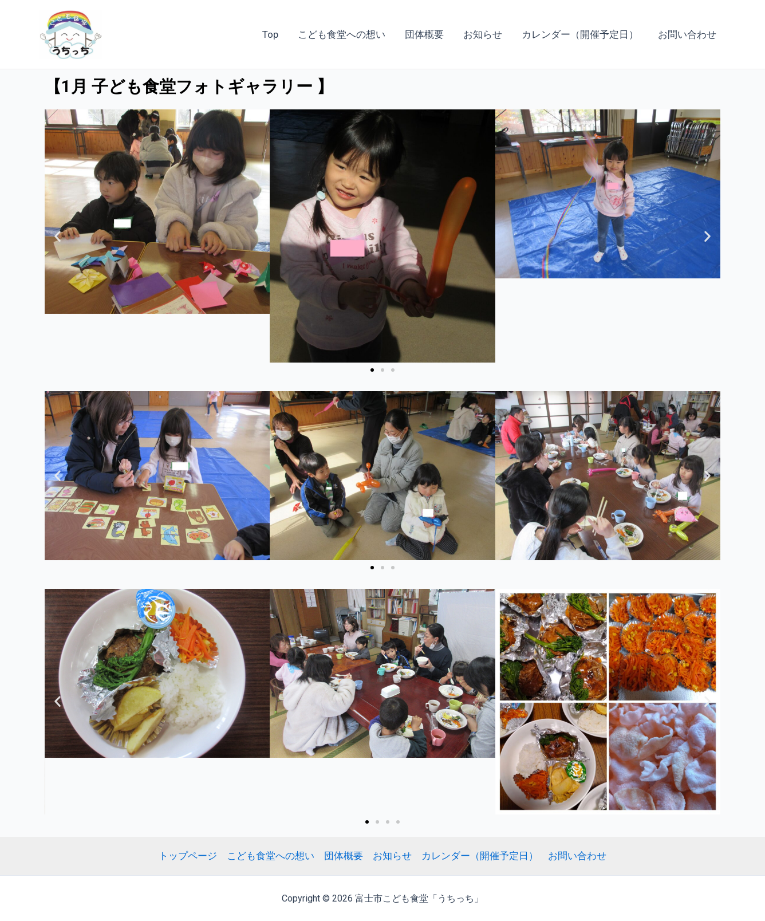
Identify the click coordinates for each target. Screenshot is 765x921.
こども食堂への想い (341, 34)
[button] (57, 236)
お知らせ (482, 34)
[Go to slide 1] (372, 370)
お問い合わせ (687, 34)
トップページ (188, 855)
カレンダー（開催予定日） (580, 34)
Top (270, 34)
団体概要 (424, 34)
